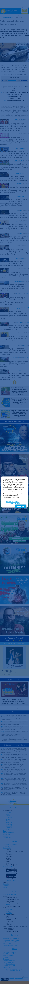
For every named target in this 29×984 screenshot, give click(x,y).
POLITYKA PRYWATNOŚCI (13, 503)
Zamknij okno (20, 506)
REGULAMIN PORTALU (12, 502)
